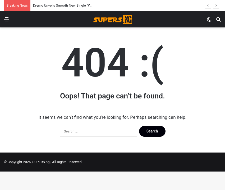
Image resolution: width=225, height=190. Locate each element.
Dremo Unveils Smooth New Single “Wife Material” (71, 5)
